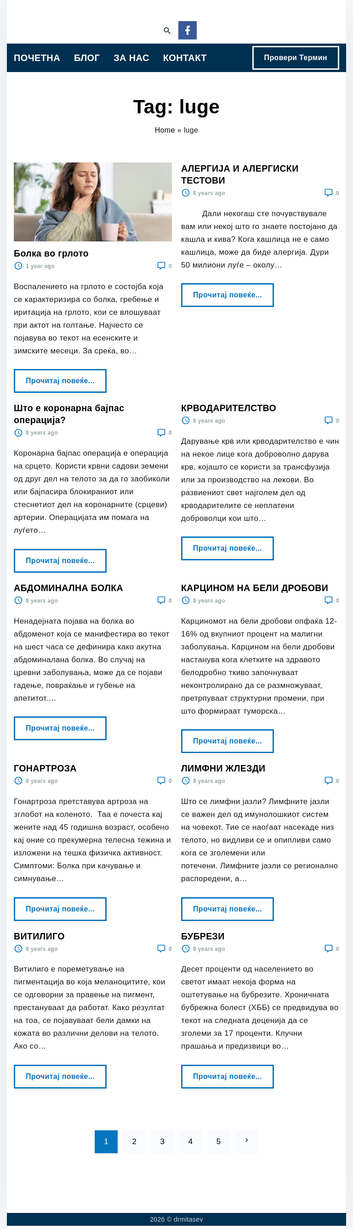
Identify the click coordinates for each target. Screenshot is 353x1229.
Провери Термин (295, 57)
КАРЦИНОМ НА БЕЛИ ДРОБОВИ (254, 588)
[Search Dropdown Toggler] (167, 31)
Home (165, 130)
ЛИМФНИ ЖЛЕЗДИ (223, 768)
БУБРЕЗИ (203, 936)
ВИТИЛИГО (39, 936)
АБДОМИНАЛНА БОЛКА (68, 588)
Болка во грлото (51, 253)
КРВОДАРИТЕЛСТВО (228, 408)
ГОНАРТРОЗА (45, 768)
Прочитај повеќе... (63, 377)
